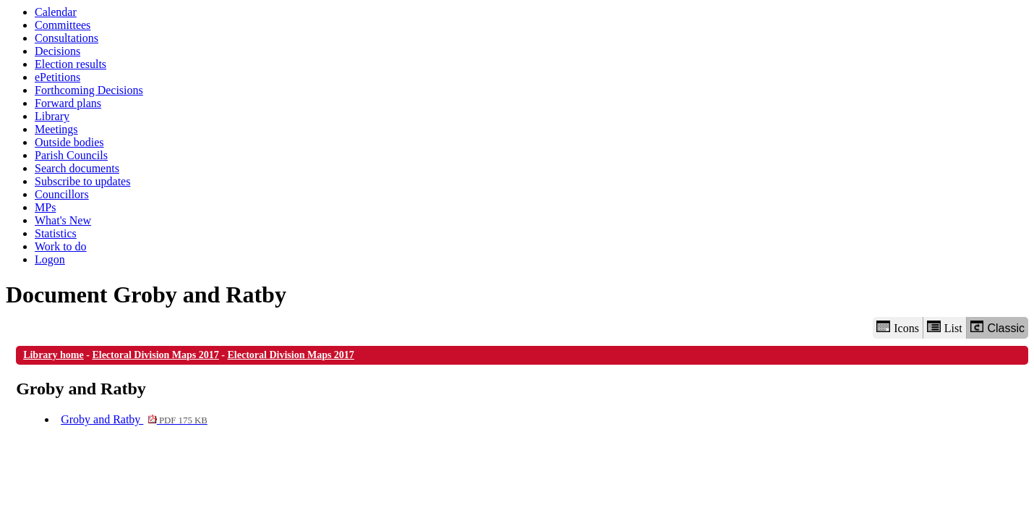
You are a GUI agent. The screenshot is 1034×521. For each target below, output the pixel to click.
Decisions (57, 51)
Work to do (61, 246)
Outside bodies (69, 142)
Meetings (56, 129)
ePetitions (57, 77)
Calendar (56, 12)
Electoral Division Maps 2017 (155, 355)
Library (52, 116)
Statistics (56, 233)
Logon (50, 259)
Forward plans (68, 103)
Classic (997, 327)
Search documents (77, 168)
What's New (63, 220)
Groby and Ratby (134, 419)
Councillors (62, 194)
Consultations (66, 38)
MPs (45, 207)
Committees (62, 25)
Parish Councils (71, 155)
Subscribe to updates (82, 181)
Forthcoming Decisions (89, 90)
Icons (897, 327)
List (944, 327)
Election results (70, 64)
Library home (53, 355)
